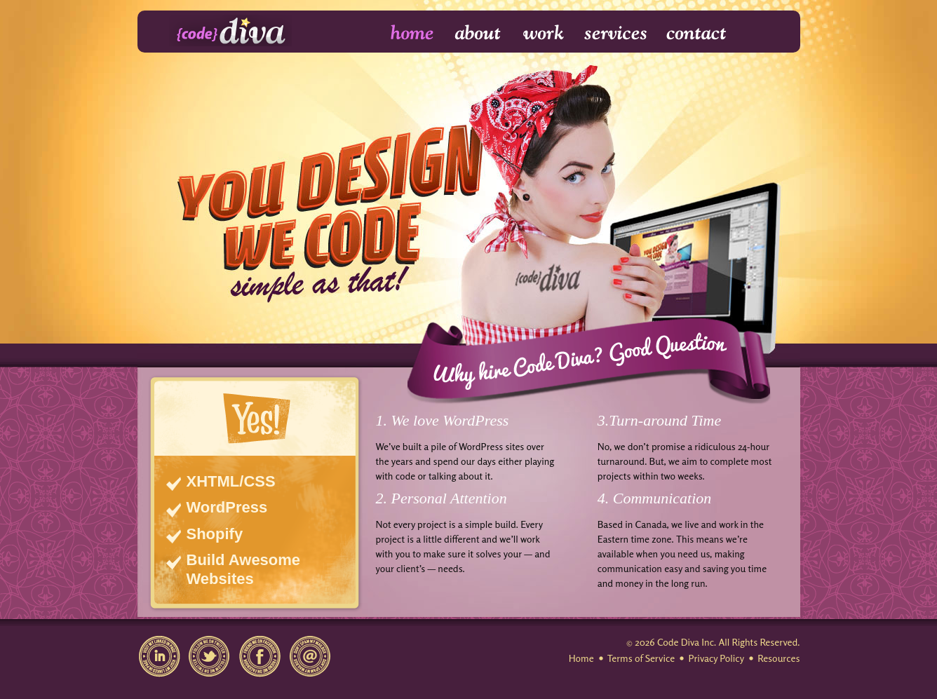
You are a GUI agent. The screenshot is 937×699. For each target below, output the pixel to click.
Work (544, 33)
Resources (778, 658)
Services (616, 33)
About (479, 33)
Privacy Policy (716, 658)
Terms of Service (641, 658)
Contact (695, 33)
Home (402, 33)
